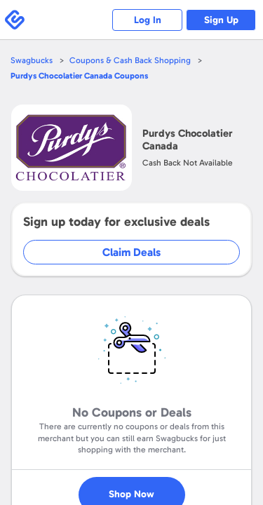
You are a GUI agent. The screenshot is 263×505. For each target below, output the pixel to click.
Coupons (79, 76)
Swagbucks (32, 60)
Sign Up (221, 20)
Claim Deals (131, 252)
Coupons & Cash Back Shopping (130, 60)
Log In (147, 20)
